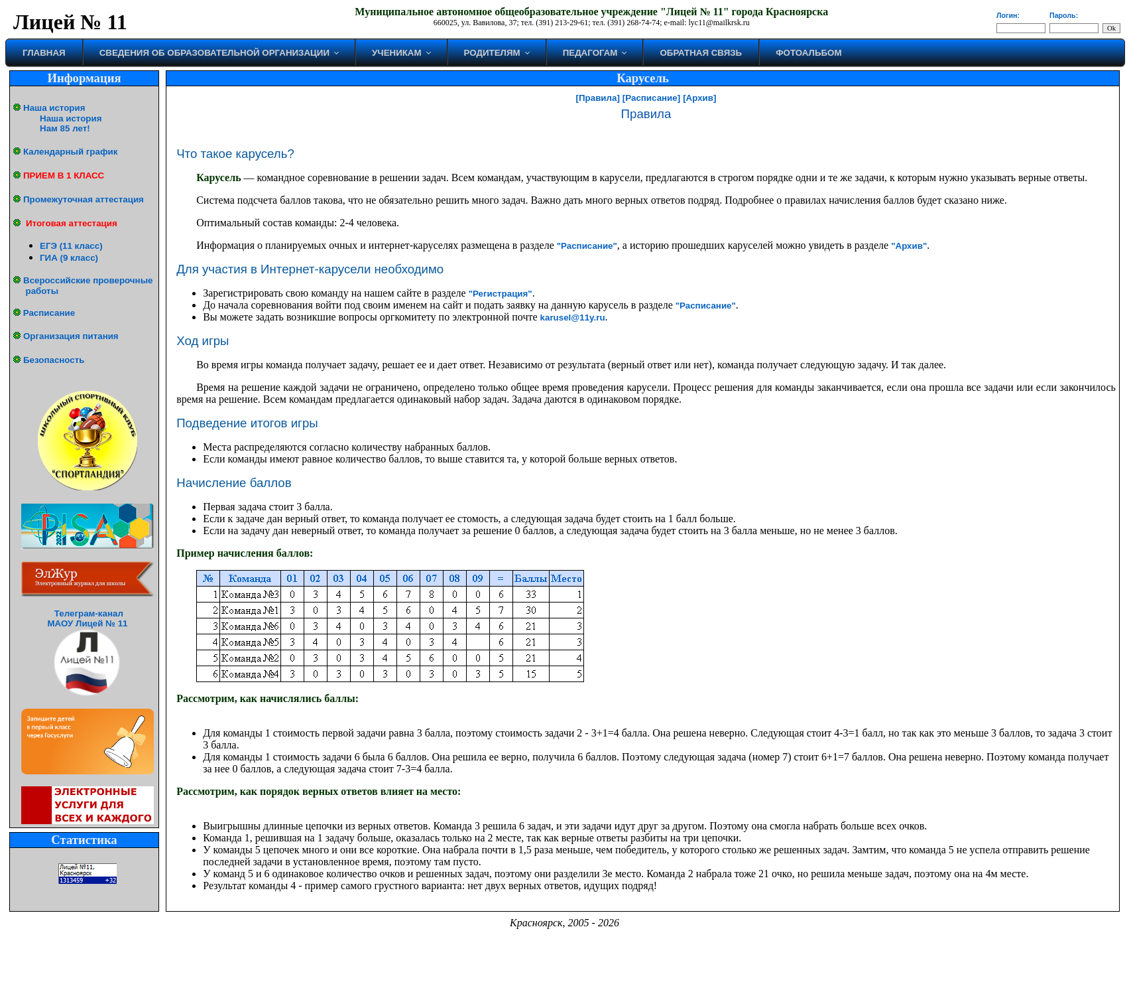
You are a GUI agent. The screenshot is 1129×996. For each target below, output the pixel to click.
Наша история (54, 108)
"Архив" (909, 246)
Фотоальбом (808, 53)
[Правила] (598, 98)
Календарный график (70, 152)
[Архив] (699, 98)
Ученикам (397, 53)
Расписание (49, 313)
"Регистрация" (500, 294)
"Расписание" (587, 246)
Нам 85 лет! (65, 128)
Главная (44, 53)
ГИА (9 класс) (69, 258)
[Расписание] (651, 98)
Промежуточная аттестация (83, 199)
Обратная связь (701, 53)
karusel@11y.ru (572, 317)
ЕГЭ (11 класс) (71, 246)
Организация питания (71, 336)
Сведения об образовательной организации (214, 53)
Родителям (492, 53)
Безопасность (53, 360)
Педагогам (590, 53)
